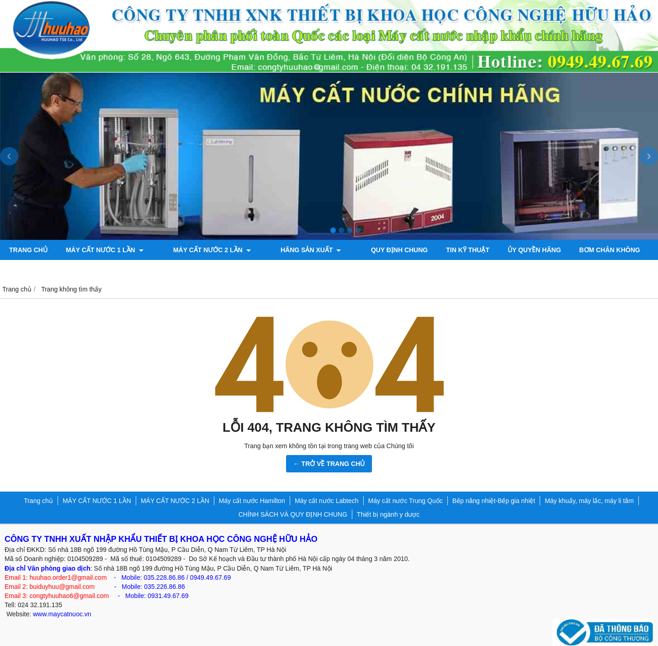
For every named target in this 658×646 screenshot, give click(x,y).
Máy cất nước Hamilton (252, 500)
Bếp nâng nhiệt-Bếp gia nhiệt (493, 500)
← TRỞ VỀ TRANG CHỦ (329, 463)
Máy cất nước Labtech (327, 500)
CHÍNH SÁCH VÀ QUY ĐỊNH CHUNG (293, 514)
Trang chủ (28, 250)
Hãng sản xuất (287, 250)
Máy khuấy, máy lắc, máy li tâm (589, 500)
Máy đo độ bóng (38, 270)
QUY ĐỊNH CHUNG (364, 250)
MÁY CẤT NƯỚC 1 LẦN (104, 250)
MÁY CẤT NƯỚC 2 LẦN (200, 250)
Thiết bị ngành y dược (388, 514)
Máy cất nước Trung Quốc (405, 500)
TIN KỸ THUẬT (433, 250)
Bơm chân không (574, 250)
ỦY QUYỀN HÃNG (499, 250)
